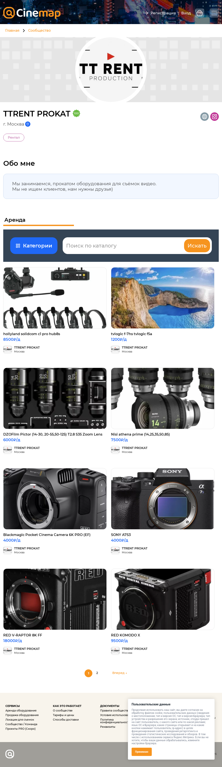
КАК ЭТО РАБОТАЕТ (67, 706)
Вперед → (119, 673)
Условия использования (116, 715)
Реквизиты (107, 726)
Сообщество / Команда (21, 724)
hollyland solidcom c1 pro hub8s (31, 334)
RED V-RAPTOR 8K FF (22, 635)
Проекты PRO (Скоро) (20, 728)
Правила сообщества (114, 710)
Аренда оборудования (20, 710)
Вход (186, 13)
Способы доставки (66, 719)
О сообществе (63, 710)
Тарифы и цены (63, 715)
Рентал (14, 137)
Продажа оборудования (22, 715)
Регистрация (163, 13)
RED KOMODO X (125, 635)
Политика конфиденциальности (115, 721)
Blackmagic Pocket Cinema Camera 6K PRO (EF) (47, 535)
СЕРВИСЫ (12, 706)
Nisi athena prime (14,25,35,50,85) (140, 434)
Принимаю (141, 751)
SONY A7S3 (121, 535)
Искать (197, 246)
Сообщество (39, 30)
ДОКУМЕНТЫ (109, 706)
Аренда (14, 220)
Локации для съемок (19, 719)
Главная (12, 30)
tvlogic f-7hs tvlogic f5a (131, 334)
